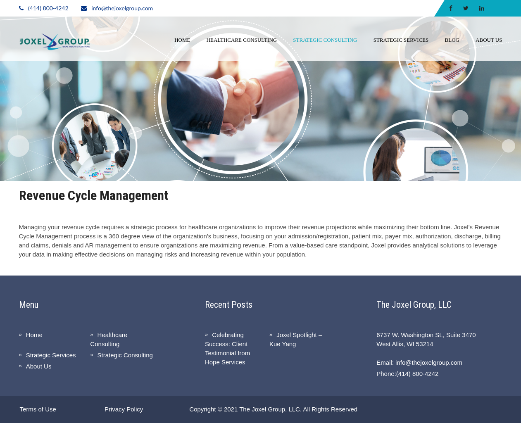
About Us (489, 40)
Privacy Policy (124, 409)
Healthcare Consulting (242, 40)
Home (182, 40)
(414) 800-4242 (48, 8)
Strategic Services (401, 40)
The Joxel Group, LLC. (270, 409)
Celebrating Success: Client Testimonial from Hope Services (227, 348)
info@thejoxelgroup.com (122, 8)
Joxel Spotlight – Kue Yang (295, 339)
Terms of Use (38, 409)
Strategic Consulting (325, 40)
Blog (452, 40)
